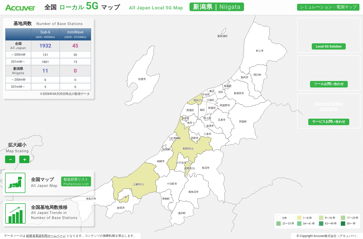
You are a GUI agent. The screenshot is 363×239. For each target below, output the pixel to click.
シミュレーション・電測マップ (328, 7)
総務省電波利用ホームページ (46, 235)
